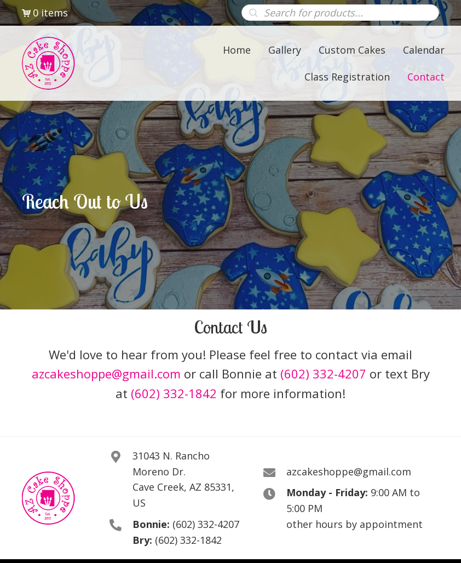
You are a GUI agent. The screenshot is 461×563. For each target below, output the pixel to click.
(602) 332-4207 (323, 373)
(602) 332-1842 (174, 393)
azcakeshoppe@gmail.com (106, 373)
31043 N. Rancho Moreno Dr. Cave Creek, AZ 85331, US (183, 479)
